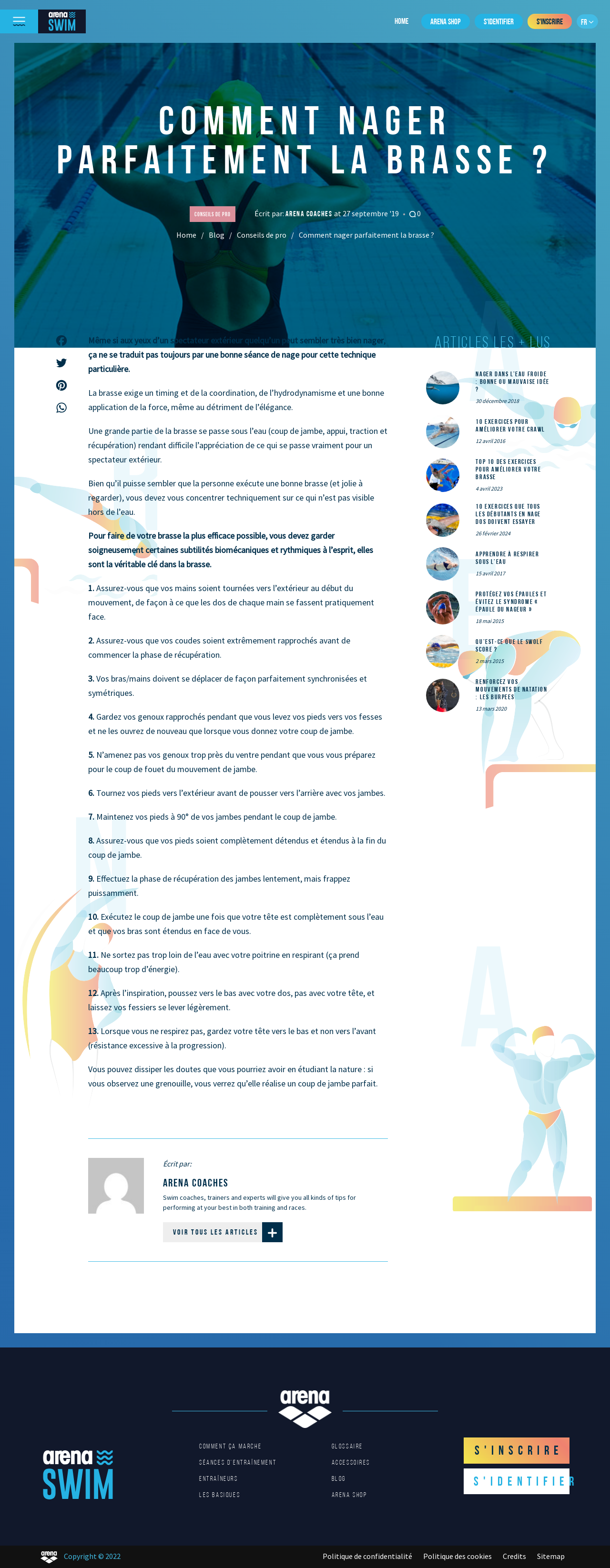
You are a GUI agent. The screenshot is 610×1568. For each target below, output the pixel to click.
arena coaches (309, 214)
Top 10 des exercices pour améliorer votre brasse (508, 469)
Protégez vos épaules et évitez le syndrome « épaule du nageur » (511, 601)
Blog (216, 235)
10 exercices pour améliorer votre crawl (510, 425)
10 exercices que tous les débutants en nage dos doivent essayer (508, 514)
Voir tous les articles (228, 1232)
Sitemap (551, 1556)
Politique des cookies (457, 1556)
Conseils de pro (261, 235)
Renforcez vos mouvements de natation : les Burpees (511, 689)
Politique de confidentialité (367, 1556)
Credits (514, 1556)
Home (401, 21)
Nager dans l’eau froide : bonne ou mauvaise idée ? (512, 381)
